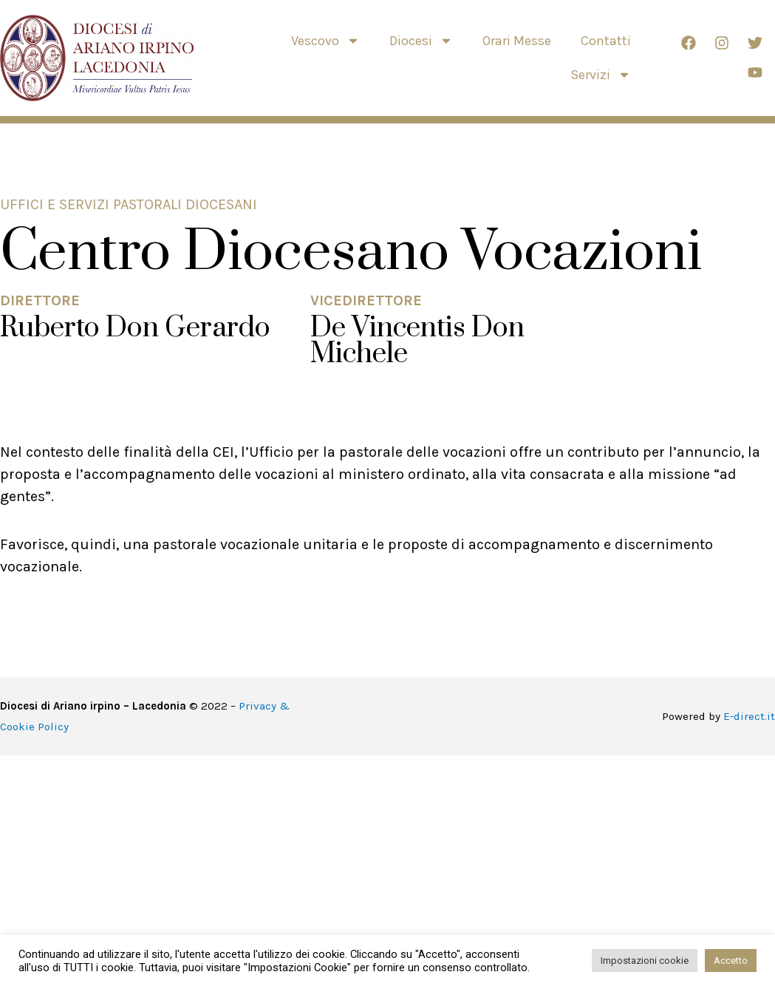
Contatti (606, 41)
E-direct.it (749, 716)
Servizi (600, 75)
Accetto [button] (731, 960)
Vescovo (325, 41)
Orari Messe (516, 41)
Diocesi (421, 41)
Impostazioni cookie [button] (645, 960)
